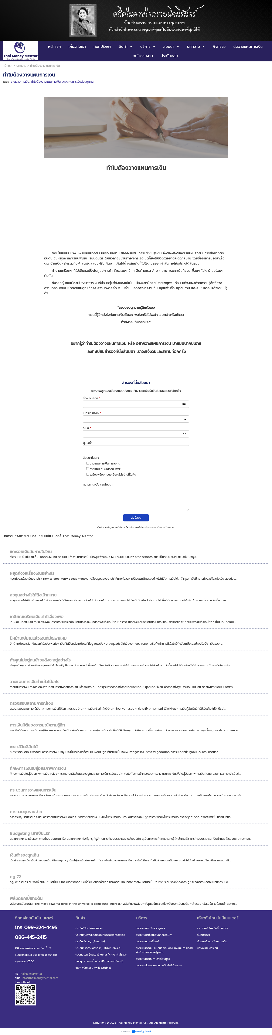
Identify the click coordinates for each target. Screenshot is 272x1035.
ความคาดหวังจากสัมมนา (97, 484)
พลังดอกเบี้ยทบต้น (26, 898)
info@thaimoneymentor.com (40, 978)
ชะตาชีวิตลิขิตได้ (24, 746)
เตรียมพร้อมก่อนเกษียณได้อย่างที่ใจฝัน (113, 474)
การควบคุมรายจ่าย (26, 811)
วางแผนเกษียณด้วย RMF (105, 469)
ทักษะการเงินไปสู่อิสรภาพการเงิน (38, 768)
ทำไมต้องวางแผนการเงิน (46, 81)
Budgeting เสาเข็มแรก (30, 833)
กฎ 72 (15, 877)
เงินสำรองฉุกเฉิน (24, 855)
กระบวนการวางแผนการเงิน (33, 790)
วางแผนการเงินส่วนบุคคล (78, 81)
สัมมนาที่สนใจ (91, 458)
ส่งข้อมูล (136, 517)
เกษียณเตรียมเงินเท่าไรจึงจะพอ (37, 616)
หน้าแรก (8, 66)
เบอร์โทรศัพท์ (92, 413)
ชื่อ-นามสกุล (91, 398)
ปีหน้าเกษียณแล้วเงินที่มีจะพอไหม (38, 638)
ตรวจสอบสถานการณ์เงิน (31, 703)
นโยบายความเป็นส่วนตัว (155, 527)
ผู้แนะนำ (87, 443)
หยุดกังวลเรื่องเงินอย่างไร (32, 573)
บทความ (21, 66)
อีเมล (87, 428)
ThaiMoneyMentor (30, 973)
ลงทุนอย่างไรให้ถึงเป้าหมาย (33, 595)
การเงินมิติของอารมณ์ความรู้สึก (37, 725)
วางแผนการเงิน (20, 81)
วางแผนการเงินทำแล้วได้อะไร (34, 681)
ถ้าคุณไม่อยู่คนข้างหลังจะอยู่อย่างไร (40, 660)
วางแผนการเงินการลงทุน (105, 463)
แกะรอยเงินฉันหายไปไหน (31, 551)
